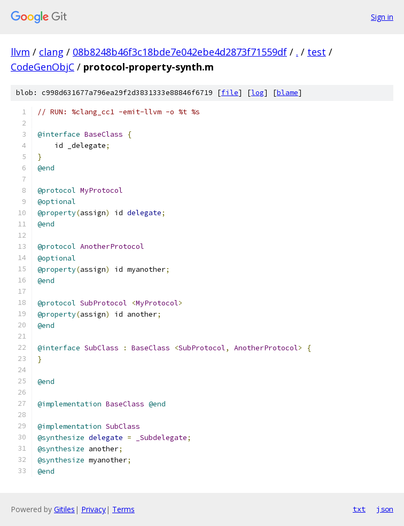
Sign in (382, 17)
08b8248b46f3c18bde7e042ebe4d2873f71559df (180, 51)
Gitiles (64, 509)
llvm (20, 51)
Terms (123, 509)
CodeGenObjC (42, 66)
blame (287, 92)
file (229, 92)
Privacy (93, 509)
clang (51, 51)
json (384, 509)
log (257, 92)
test (316, 51)
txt (359, 509)
